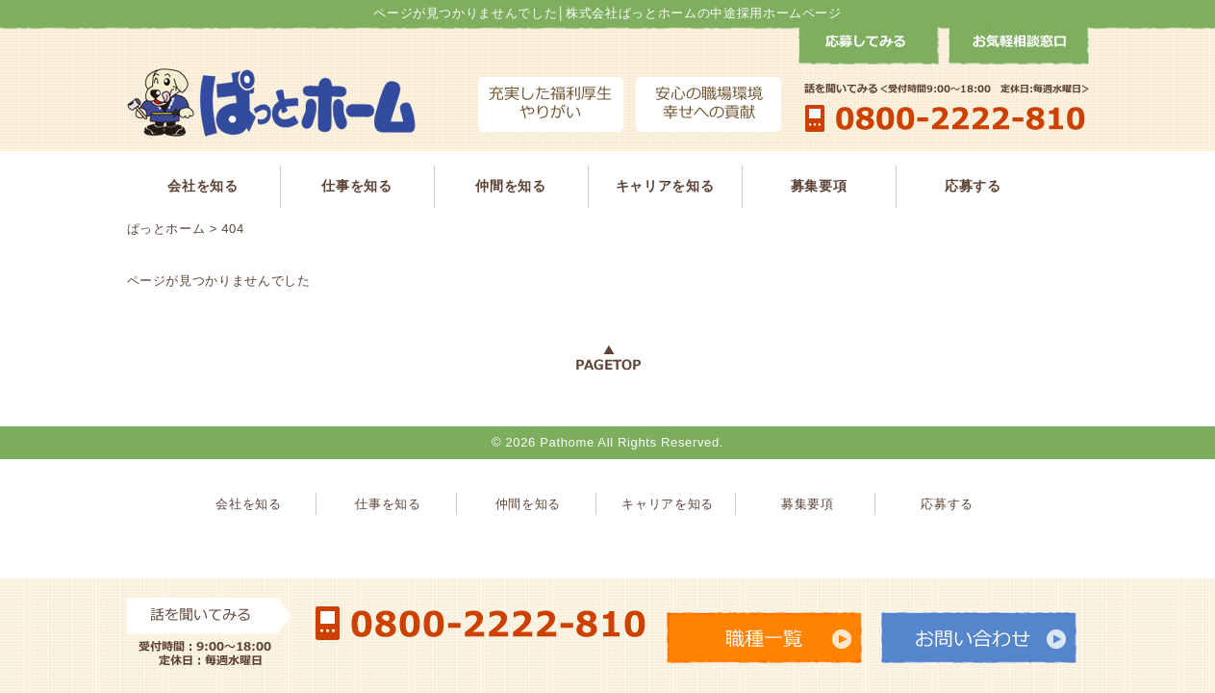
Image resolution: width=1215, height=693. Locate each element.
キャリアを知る (665, 185)
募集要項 (819, 185)
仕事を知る (356, 185)
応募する (973, 185)
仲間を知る (510, 185)
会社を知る (202, 185)
